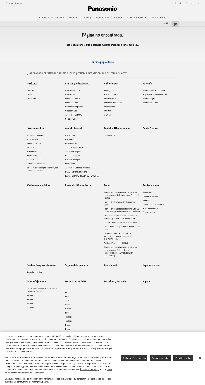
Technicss (69, 321)
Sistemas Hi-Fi (110, 99)
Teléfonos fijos (149, 99)
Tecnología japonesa (36, 281)
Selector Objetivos (72, 119)
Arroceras (30, 147)
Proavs (68, 329)
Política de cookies (89, 369)
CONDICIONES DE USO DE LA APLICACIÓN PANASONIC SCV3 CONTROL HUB (118, 236)
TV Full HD (31, 99)
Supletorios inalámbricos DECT (156, 95)
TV (66, 288)
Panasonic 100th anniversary (79, 185)
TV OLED (30, 90)
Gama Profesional (33, 160)
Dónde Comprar (150, 128)
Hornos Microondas (34, 135)
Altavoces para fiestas (113, 103)
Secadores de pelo (73, 152)
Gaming (107, 115)
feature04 (30, 307)
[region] (102, 358)
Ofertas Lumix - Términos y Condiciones (120, 223)
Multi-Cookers (32, 139)
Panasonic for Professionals (76, 172)
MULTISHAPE (71, 143)
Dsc (67, 292)
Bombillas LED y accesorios (117, 128)
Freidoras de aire (33, 143)
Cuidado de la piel (72, 160)
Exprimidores (31, 152)
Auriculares (108, 111)
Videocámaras (71, 111)
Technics (69, 317)
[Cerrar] (200, 358)
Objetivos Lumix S (72, 99)
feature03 (30, 303)
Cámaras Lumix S (72, 90)
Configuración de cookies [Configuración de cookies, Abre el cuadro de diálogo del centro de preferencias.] (134, 358)
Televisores (31, 83)
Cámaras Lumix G (72, 95)
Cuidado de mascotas (35, 164)
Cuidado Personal (73, 128)
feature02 (30, 299)
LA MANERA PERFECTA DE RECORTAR (82, 176)
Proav (67, 325)
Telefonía (147, 83)
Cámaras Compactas (74, 107)
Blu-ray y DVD (110, 90)
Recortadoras (70, 139)
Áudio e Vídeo (149, 213)
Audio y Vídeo (111, 83)
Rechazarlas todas (160, 358)
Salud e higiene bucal (74, 147)
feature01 (30, 295)
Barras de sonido (111, 95)
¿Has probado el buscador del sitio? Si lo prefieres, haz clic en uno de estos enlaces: (76, 73)
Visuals (68, 309)
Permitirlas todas (183, 358)
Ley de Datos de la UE (75, 281)
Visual (67, 305)
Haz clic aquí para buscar (102, 62)
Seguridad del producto (76, 265)
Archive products (151, 185)
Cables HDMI (109, 135)
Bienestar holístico (34, 272)
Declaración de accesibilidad (116, 243)
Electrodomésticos (35, 128)
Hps (67, 313)
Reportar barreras (151, 265)
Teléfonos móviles (150, 103)
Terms (107, 185)
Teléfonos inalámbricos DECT (155, 90)
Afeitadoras (70, 135)
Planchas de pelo (72, 156)
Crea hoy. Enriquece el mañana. (41, 265)
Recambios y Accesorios (115, 281)
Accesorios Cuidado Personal (77, 168)
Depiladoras (70, 164)
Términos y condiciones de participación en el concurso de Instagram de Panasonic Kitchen (121, 195)
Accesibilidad (110, 265)
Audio (67, 301)
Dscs (67, 297)
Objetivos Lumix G (73, 103)
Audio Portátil (109, 107)
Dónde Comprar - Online (38, 185)
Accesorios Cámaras (74, 115)
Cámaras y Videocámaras (77, 83)
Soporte (146, 281)
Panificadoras (32, 156)
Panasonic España (14, 3)
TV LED (29, 95)
